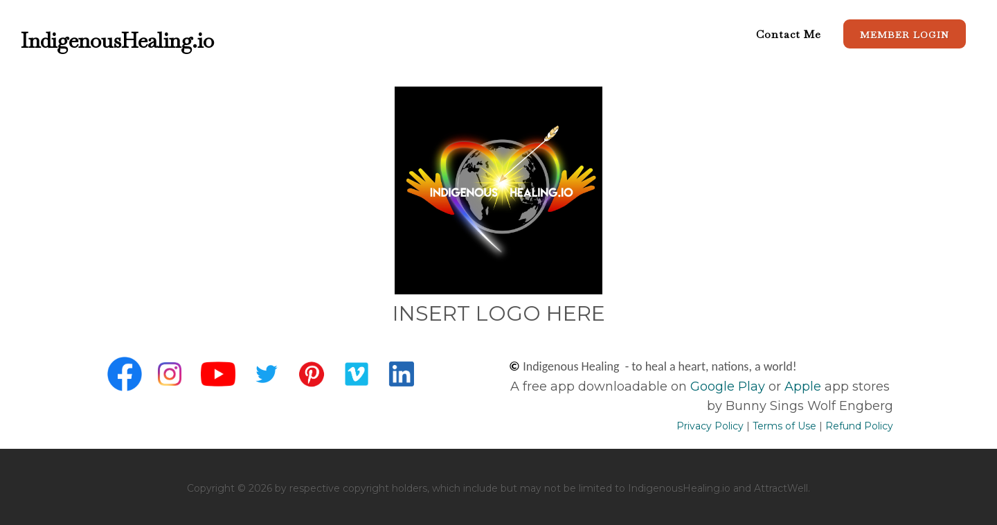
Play (750, 386)
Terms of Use (784, 426)
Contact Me (788, 34)
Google (712, 386)
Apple (802, 386)
